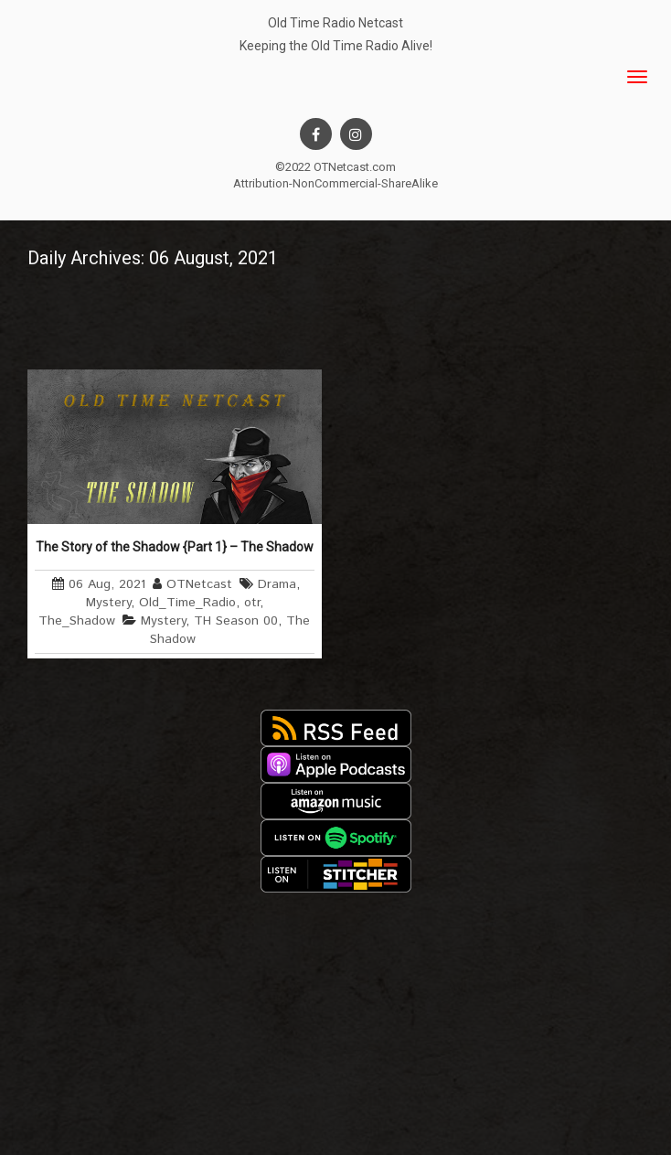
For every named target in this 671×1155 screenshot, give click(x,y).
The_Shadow (76, 621)
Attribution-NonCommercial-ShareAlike (335, 183)
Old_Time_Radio (187, 603)
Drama (277, 584)
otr (252, 603)
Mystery (108, 603)
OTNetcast (199, 584)
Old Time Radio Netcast (335, 23)
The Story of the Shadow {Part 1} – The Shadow (175, 547)
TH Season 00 (236, 621)
